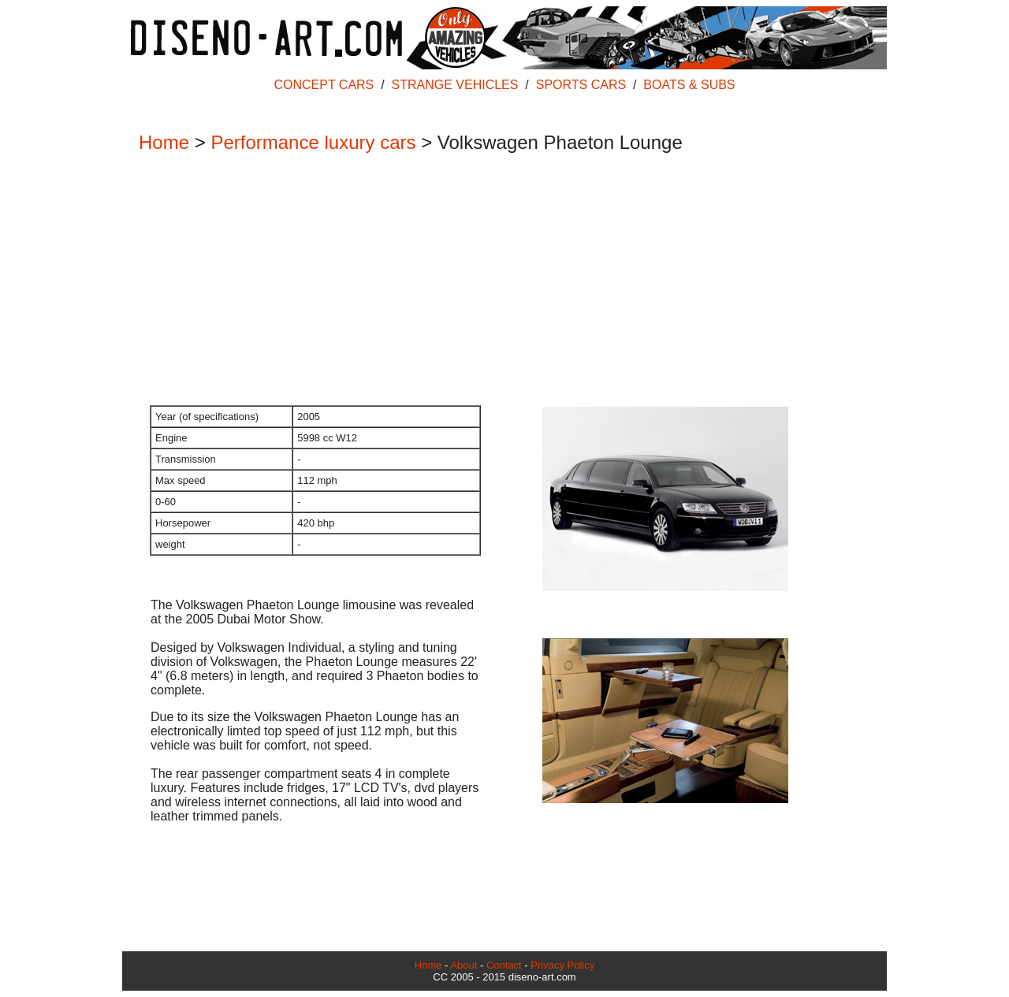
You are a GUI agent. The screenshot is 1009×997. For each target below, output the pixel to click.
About (463, 965)
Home (164, 142)
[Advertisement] (496, 280)
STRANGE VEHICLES (455, 84)
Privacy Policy (562, 965)
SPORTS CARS (581, 84)
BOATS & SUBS (689, 84)
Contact (504, 965)
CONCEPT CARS (324, 84)
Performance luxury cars (312, 142)
